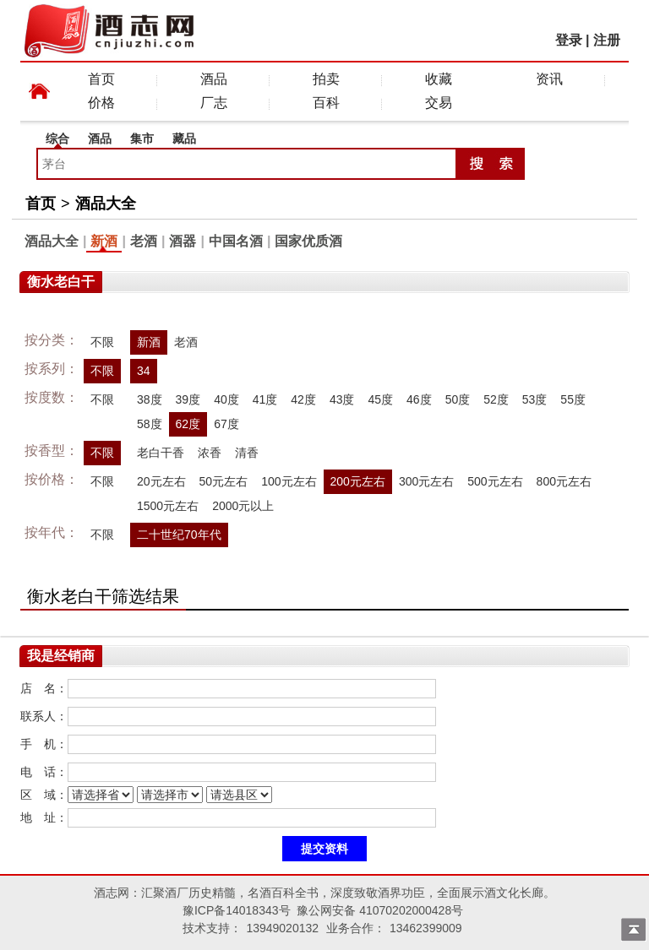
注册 (606, 40)
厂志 (213, 102)
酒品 (213, 79)
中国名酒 (236, 241)
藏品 (184, 138)
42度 (303, 399)
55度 (573, 399)
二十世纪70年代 (179, 534)
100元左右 (288, 481)
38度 (149, 399)
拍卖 (326, 79)
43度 (342, 399)
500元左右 (494, 481)
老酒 (143, 241)
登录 (568, 40)
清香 (247, 452)
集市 (142, 138)
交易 (438, 102)
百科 (326, 102)
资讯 (549, 79)
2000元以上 (243, 506)
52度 (496, 399)
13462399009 (426, 928)
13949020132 (282, 928)
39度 (188, 399)
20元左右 (161, 481)
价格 (101, 102)
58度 (149, 424)
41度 (265, 399)
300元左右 (426, 481)
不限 (102, 342)
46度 (419, 399)
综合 (57, 138)
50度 (458, 399)
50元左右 (223, 481)
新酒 (103, 241)
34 (143, 370)
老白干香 (160, 452)
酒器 (182, 241)
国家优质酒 (308, 241)
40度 (226, 399)
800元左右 (564, 481)
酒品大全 (105, 203)
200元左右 (357, 481)
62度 (188, 424)
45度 (380, 399)
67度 (226, 424)
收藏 (438, 79)
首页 (101, 79)
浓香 (209, 452)
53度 (535, 399)
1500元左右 (168, 506)
